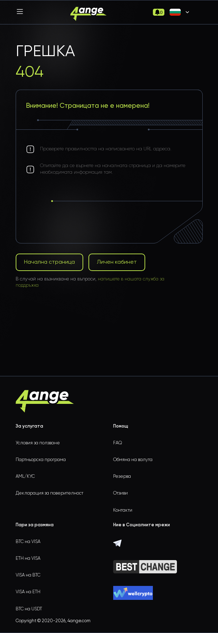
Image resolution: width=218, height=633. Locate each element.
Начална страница (49, 262)
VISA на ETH (28, 592)
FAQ (117, 443)
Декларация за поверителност (49, 493)
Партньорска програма (41, 460)
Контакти (122, 510)
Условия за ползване (38, 443)
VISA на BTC (28, 575)
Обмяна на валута (133, 460)
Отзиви (120, 493)
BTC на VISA (28, 542)
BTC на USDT (29, 609)
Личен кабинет (117, 262)
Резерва (122, 476)
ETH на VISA (28, 558)
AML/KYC (25, 476)
